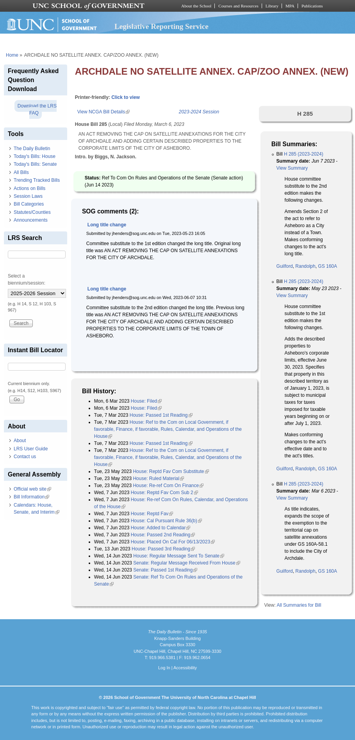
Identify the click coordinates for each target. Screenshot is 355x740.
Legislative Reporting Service (161, 26)
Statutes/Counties (32, 212)
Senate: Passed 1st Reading (165, 570)
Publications (312, 6)
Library (272, 6)
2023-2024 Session (199, 112)
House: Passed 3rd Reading (163, 549)
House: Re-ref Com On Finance (168, 485)
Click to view (125, 97)
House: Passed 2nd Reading (163, 535)
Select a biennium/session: (26, 279)
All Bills (21, 172)
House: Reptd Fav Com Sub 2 (164, 492)
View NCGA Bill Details (103, 112)
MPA (289, 6)
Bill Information (31, 497)
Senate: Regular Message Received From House (186, 563)
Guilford (285, 266)
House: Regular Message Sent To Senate (178, 556)
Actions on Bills (29, 188)
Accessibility (185, 667)
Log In (164, 667)
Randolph (305, 266)
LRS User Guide (31, 449)
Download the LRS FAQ (37, 109)
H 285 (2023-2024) (303, 154)
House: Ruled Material (158, 478)
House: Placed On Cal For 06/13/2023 (173, 542)
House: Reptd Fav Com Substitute (171, 471)
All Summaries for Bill (299, 605)
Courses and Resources (238, 6)
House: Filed (146, 401)
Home (12, 55)
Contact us (25, 456)
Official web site (32, 489)
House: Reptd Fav (152, 513)
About (20, 440)
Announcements (31, 220)
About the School (196, 6)
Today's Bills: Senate (35, 164)
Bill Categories (29, 204)
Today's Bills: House (34, 156)
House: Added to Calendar (161, 527)
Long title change (106, 225)
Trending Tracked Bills (37, 180)
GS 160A (327, 266)
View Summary (292, 168)
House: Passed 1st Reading (161, 415)
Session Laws (28, 196)
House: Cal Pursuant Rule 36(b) (166, 520)
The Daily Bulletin (32, 148)
